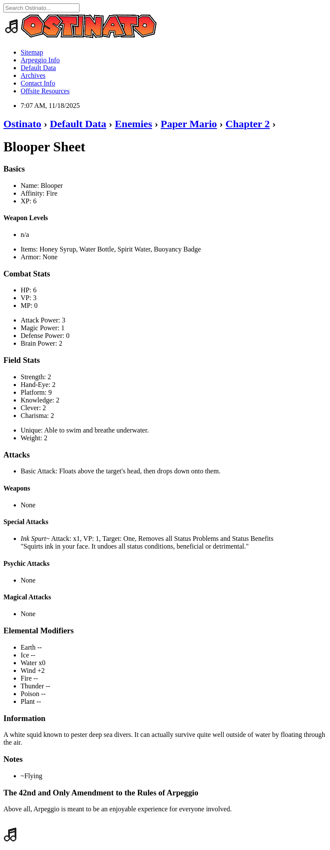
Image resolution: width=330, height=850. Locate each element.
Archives (33, 75)
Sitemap (32, 52)
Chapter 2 (248, 123)
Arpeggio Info (40, 60)
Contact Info (38, 83)
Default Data (38, 67)
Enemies (133, 123)
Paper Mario (189, 123)
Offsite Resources (45, 91)
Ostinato (22, 123)
